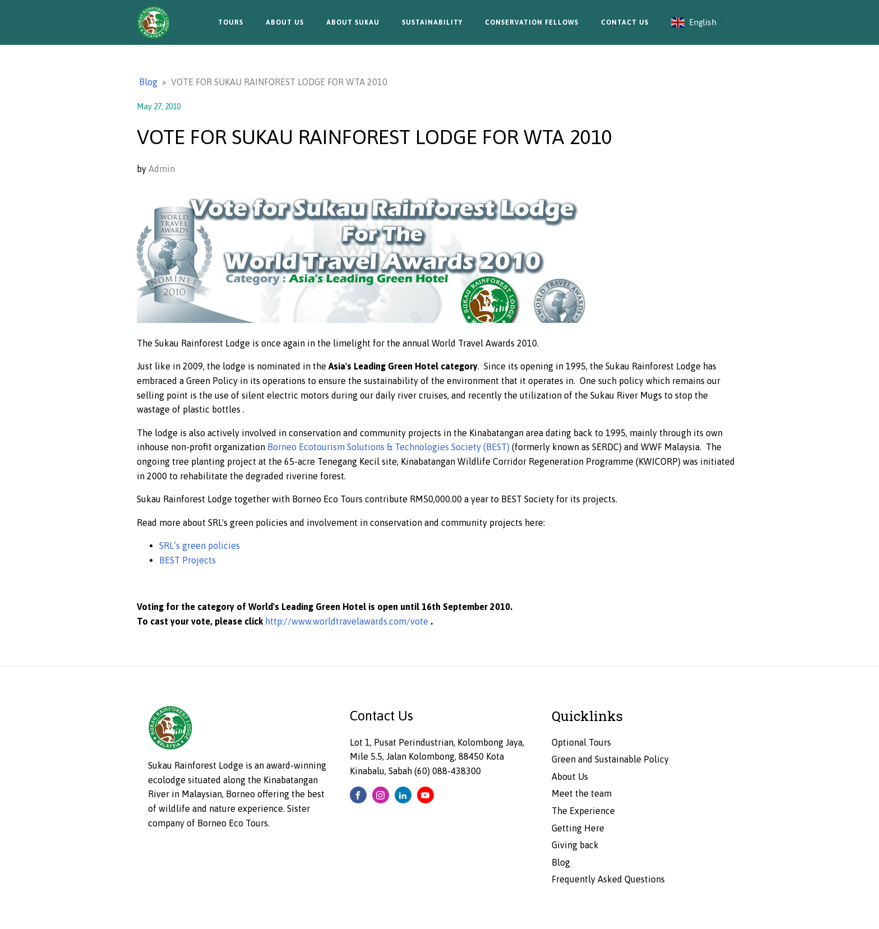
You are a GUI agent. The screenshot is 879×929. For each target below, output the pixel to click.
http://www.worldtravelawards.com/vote (348, 621)
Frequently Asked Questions (608, 879)
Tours (230, 22)
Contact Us (625, 22)
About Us (285, 22)
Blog (148, 82)
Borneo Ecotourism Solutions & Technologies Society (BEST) (389, 447)
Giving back (575, 845)
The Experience (583, 811)
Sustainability (432, 22)
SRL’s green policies (199, 545)
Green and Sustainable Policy (610, 759)
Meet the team (582, 793)
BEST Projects (187, 560)
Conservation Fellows (532, 22)
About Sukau (353, 22)
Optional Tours (581, 742)
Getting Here (578, 828)
